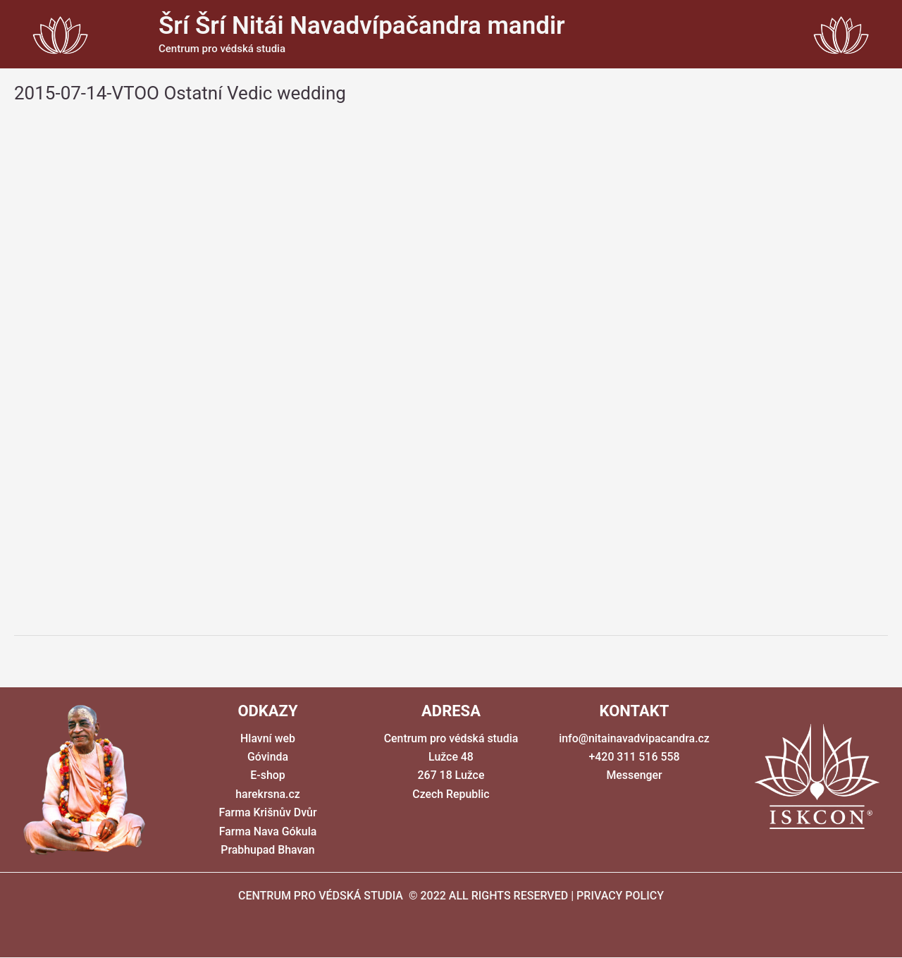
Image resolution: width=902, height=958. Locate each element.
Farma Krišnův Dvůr (267, 812)
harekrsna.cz (267, 794)
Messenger (634, 775)
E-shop (267, 775)
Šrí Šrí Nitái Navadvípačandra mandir (362, 25)
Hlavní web (267, 738)
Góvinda (267, 756)
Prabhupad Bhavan (268, 849)
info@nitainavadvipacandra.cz (634, 738)
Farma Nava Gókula (267, 831)
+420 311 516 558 (634, 756)
